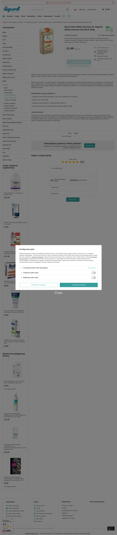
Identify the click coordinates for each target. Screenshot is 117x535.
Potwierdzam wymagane (38, 285)
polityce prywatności (37, 257)
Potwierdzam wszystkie (79, 285)
